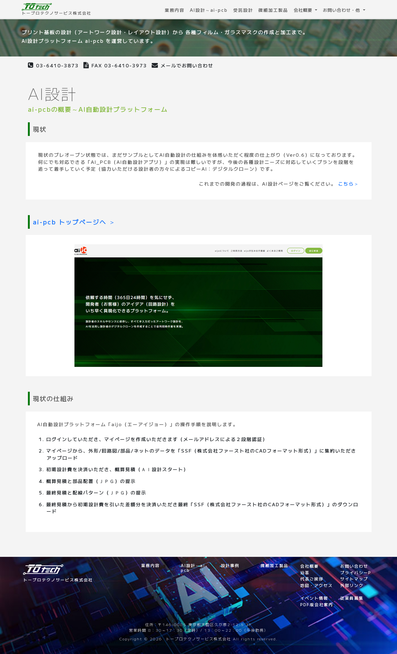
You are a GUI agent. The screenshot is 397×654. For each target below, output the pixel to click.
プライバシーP (355, 572)
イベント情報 (314, 598)
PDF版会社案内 (316, 604)
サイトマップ (354, 579)
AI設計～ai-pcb (209, 10)
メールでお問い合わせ (182, 65)
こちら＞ (348, 183)
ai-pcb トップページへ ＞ (74, 221)
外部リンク (352, 585)
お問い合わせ (354, 566)
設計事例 (230, 565)
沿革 (305, 572)
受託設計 (243, 10)
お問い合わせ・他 (342, 10)
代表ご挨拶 (311, 579)
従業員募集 (352, 598)
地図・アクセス (316, 585)
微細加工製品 (273, 10)
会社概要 (304, 10)
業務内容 (175, 10)
